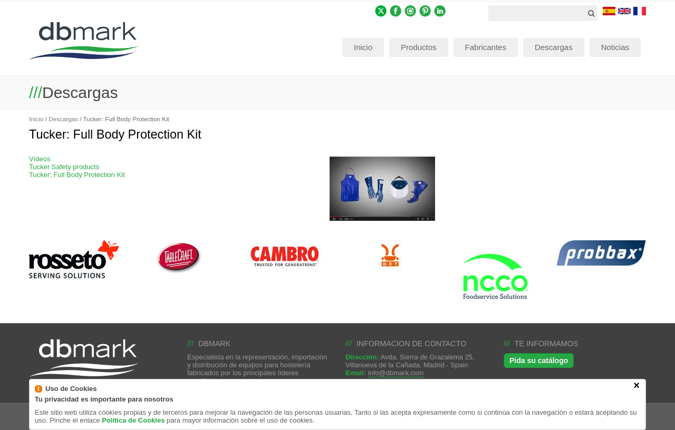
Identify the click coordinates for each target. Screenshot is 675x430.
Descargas (63, 118)
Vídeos (39, 159)
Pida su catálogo (538, 360)
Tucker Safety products (64, 167)
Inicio (36, 118)
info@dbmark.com (396, 373)
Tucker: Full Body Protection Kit (77, 175)
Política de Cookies (133, 426)
